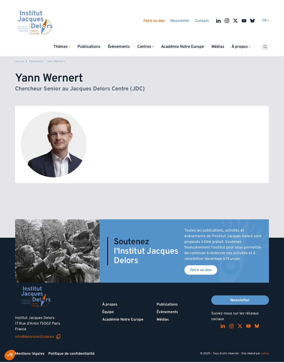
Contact (202, 20)
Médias (217, 46)
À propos (110, 304)
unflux (265, 353)
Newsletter (180, 20)
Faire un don (154, 20)
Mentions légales (30, 353)
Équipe (108, 311)
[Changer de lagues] (265, 20)
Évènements (119, 46)
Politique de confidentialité (71, 353)
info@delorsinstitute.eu (38, 336)
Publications (88, 46)
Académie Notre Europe (182, 46)
